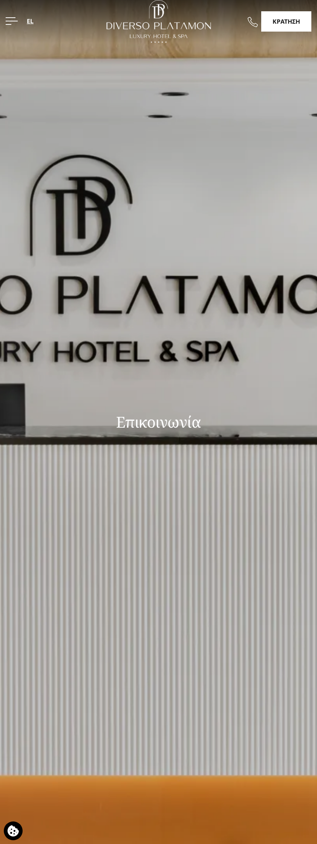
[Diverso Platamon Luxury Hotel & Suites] (158, 21)
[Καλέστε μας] (253, 22)
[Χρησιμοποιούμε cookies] (13, 830)
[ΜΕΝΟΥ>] (12, 21)
